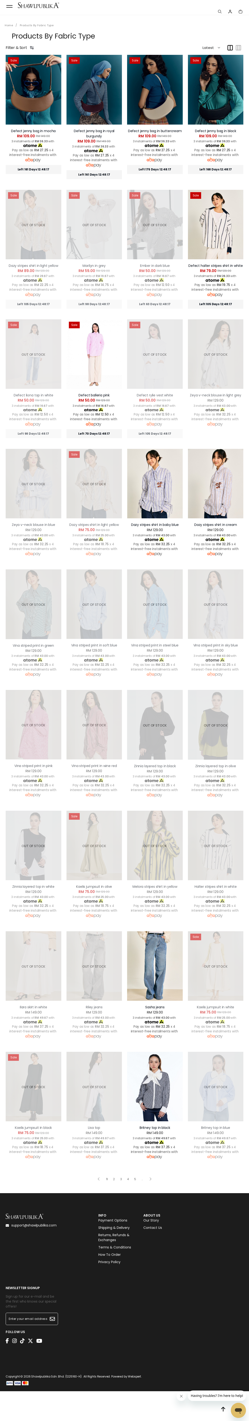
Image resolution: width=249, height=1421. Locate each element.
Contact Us (152, 1226)
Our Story (151, 1219)
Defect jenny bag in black (215, 131)
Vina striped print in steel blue (155, 640)
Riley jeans (94, 1002)
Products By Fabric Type (39, 25)
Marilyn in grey (94, 260)
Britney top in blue (215, 1122)
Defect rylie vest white (155, 390)
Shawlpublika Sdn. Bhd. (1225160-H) (56, 1375)
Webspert (134, 1375)
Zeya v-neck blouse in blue (33, 519)
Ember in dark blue (155, 260)
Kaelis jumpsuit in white (215, 1002)
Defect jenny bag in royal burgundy (94, 131)
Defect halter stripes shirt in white (215, 260)
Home (9, 25)
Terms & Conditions (114, 1245)
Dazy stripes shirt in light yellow (33, 260)
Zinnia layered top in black (154, 760)
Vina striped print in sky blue (215, 640)
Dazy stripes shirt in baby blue (154, 519)
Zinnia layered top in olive (216, 760)
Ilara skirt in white (33, 1002)
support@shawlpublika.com (31, 1220)
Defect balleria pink (94, 390)
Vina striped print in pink (33, 760)
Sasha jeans (154, 1002)
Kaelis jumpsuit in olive (94, 881)
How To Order (109, 1253)
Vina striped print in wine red (94, 760)
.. (142, 1173)
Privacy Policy (109, 1260)
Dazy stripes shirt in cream (215, 519)
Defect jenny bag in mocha (33, 131)
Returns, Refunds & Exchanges (113, 1236)
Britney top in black (155, 1122)
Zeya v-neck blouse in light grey (216, 390)
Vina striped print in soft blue (94, 640)
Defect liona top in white (33, 390)
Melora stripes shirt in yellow (155, 881)
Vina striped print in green (33, 640)
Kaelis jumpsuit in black (33, 1122)
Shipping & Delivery (114, 1226)
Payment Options (112, 1219)
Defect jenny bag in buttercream (155, 131)
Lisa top (94, 1122)
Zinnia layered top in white (33, 881)
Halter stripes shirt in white (215, 881)
